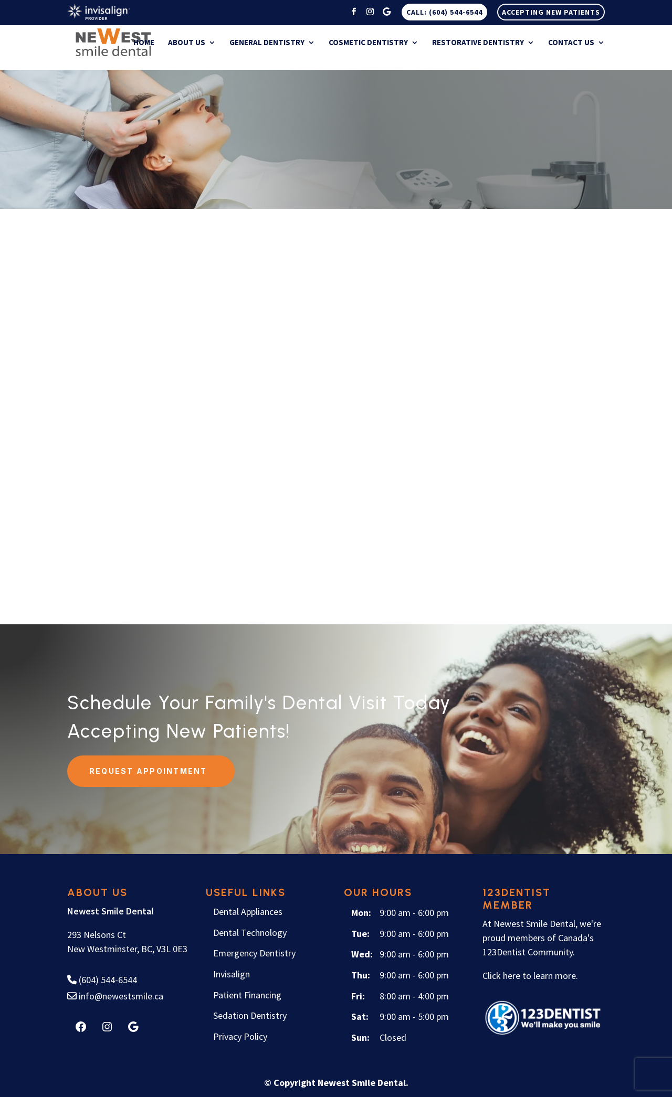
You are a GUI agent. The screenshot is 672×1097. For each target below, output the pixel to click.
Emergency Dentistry (254, 953)
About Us (186, 43)
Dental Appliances (247, 911)
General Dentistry (266, 43)
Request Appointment (148, 770)
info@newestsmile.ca (115, 995)
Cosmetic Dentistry (368, 43)
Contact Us (571, 43)
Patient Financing (247, 994)
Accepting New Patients (551, 12)
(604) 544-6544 (102, 979)
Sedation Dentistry (250, 1015)
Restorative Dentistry (478, 43)
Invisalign (231, 973)
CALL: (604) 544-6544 (444, 12)
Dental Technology (250, 932)
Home (143, 43)
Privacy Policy (240, 1036)
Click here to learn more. (530, 975)
